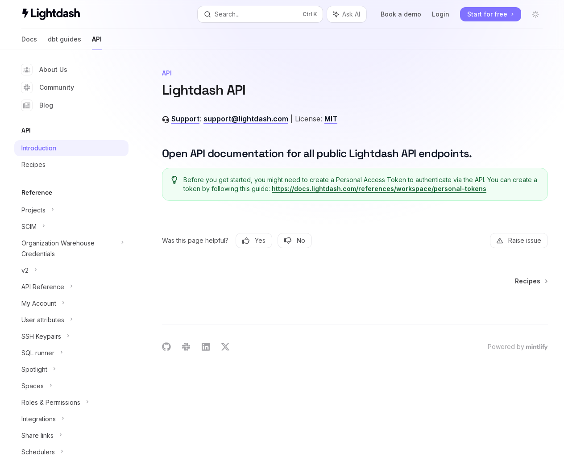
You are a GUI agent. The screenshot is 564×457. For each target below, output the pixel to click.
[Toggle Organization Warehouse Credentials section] (71, 248)
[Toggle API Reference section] (71, 287)
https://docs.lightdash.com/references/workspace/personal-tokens (379, 188)
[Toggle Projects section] (71, 210)
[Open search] (260, 14)
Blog (37, 105)
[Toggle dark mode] (535, 14)
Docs (29, 42)
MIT (330, 118)
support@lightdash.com (245, 118)
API (97, 42)
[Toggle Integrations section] (71, 419)
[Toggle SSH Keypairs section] (71, 336)
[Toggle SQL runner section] (71, 353)
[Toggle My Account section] (71, 303)
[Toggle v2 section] (71, 270)
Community (47, 87)
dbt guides (64, 42)
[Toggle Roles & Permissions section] (71, 403)
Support (185, 118)
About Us (44, 69)
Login (440, 14)
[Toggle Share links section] (71, 436)
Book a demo (401, 14)
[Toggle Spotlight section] (71, 369)
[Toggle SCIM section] (71, 227)
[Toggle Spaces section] (71, 386)
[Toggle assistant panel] (346, 14)
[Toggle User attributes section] (71, 320)
